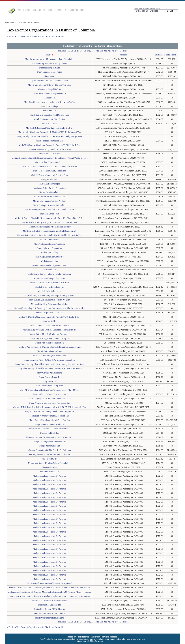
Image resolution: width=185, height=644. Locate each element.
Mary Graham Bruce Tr (49, 377)
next (125, 50)
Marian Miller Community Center (49, 162)
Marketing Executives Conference (49, 257)
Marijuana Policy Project (49, 184)
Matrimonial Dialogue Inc (49, 605)
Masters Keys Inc (49, 467)
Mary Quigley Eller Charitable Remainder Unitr (49, 398)
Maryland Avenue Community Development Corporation (49, 411)
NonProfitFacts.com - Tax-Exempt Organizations (51, 10)
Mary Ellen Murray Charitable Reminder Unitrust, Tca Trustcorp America (50, 368)
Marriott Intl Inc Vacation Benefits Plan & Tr (49, 282)
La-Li (73, 50)
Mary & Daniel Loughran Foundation (49, 355)
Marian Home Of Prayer (49, 153)
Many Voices (49, 76)
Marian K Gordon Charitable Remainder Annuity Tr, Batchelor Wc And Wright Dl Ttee (49, 158)
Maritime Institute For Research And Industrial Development (49, 231)
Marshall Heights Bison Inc (49, 291)
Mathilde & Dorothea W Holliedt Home (49, 600)
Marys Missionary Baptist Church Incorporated (49, 428)
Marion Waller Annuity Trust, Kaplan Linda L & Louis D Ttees (49, 222)
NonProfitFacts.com (13, 23)
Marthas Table (49, 321)
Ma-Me (99, 50)
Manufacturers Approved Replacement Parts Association (49, 59)
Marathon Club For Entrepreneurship (49, 93)
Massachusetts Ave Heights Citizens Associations (49, 463)
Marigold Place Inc (49, 179)
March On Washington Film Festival (49, 119)
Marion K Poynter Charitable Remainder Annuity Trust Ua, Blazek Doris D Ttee (50, 218)
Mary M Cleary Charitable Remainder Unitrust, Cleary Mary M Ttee (49, 390)
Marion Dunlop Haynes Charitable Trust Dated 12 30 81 (49, 209)
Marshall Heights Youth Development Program (49, 300)
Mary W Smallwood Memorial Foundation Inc (49, 403)
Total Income (171, 54)
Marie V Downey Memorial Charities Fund (49, 175)
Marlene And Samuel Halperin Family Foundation (49, 274)
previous (62, 50)
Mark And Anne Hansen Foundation (49, 244)
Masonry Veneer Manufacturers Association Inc (49, 454)
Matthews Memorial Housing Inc (49, 618)
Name (48, 54)
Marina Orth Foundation (49, 192)
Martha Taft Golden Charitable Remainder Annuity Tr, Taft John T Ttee (50, 317)
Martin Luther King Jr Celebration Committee (49, 334)
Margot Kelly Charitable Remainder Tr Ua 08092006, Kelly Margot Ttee (49, 132)
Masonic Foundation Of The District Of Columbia (49, 450)
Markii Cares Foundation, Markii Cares (49, 265)
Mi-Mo (115, 50)
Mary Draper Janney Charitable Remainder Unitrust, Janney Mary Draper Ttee (49, 364)
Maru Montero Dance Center (49, 351)
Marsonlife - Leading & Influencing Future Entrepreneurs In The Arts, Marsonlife (49, 308)
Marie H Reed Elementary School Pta (49, 170)
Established (160, 54)
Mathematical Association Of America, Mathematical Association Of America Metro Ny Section (49, 592)
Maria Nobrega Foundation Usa (49, 140)
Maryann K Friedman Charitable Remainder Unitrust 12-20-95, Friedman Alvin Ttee (49, 407)
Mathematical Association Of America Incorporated (49, 583)
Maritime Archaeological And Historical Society (50, 227)
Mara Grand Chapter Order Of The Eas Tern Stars (49, 85)
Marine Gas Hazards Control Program (49, 201)
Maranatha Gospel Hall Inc (49, 89)
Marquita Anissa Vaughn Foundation (49, 278)
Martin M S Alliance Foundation (49, 343)
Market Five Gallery (49, 252)
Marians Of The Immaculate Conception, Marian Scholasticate (49, 166)
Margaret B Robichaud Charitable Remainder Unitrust (49, 128)
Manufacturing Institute (49, 67)
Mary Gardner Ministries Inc (49, 373)
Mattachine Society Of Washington (49, 609)
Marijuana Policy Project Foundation (49, 188)
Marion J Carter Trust (49, 213)
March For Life (49, 110)
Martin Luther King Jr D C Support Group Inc (49, 338)
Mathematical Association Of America (49, 476)
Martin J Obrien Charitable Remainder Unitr (49, 325)
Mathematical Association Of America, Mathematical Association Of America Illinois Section (49, 587)
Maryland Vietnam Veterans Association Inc (49, 416)
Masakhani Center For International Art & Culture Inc (49, 437)
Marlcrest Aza (49, 269)
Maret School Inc (49, 123)
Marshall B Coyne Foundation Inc (49, 287)
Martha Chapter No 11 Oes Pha (49, 312)
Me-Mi (107, 50)
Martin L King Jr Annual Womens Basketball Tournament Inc (49, 330)
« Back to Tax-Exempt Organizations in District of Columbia (35, 36)
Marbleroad (49, 97)
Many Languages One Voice (49, 72)
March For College (49, 106)
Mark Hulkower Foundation (49, 248)
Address (123, 54)
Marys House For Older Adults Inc (50, 424)
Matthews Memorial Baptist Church (49, 613)
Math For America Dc (49, 471)
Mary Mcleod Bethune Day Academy (49, 394)
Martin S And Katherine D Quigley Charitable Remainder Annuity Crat (50, 347)
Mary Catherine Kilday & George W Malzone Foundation (49, 360)
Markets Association (49, 261)
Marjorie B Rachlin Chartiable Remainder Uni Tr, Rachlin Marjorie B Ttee (49, 235)
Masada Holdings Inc (49, 433)
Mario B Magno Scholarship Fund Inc (49, 205)
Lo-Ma (87, 50)
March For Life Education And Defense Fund (49, 115)
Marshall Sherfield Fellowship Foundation (49, 304)
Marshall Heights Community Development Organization (49, 295)
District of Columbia (32, 23)
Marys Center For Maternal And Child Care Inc (49, 420)
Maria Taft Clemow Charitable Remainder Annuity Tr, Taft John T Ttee (49, 145)
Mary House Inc (49, 381)
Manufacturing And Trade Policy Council (50, 63)
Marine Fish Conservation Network (49, 196)
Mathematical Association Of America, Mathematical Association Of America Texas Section (49, 596)
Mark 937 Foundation (49, 239)
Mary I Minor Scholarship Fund (49, 385)
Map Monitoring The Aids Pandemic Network (49, 80)
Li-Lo (79, 50)
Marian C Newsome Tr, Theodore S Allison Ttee (50, 149)
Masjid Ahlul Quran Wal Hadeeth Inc (49, 441)
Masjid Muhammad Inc (49, 446)
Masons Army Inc (49, 459)
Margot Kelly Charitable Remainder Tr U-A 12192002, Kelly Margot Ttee (49, 136)
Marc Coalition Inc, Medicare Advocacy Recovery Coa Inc (49, 102)
